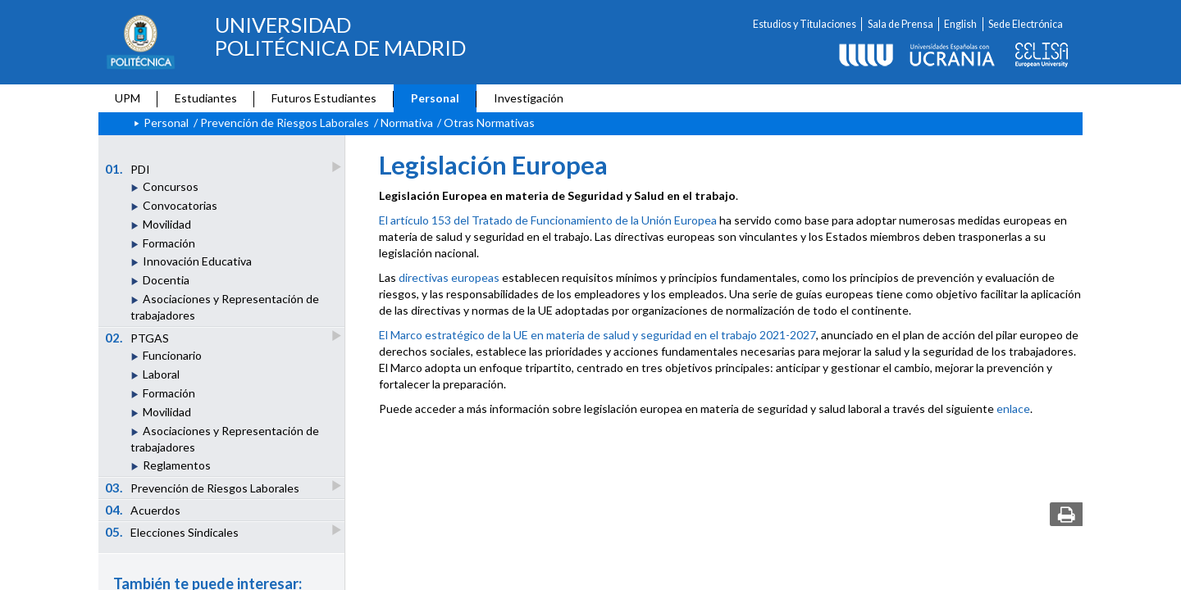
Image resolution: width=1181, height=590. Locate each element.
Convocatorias (180, 205)
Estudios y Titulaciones (804, 24)
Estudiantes (206, 98)
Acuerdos (143, 509)
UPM (127, 98)
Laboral (161, 374)
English (960, 24)
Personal (435, 98)
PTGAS (138, 337)
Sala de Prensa (900, 24)
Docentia (166, 280)
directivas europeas (449, 277)
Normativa (407, 122)
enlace (1013, 408)
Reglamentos (177, 465)
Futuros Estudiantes (323, 98)
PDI (129, 168)
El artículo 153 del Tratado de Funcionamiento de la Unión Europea (548, 220)
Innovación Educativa (197, 261)
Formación (169, 243)
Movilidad (167, 224)
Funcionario (172, 355)
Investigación (528, 98)
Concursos (170, 186)
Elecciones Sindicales (173, 531)
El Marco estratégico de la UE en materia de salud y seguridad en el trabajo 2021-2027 (597, 335)
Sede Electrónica (1025, 24)
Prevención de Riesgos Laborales (284, 122)
